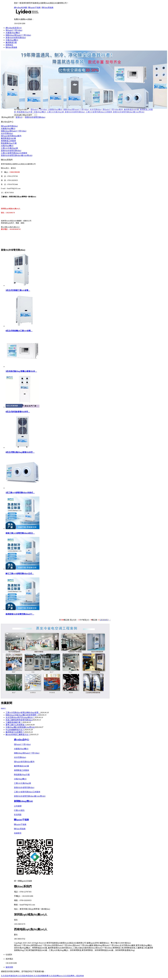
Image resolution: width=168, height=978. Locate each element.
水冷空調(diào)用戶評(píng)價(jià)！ (20, 717)
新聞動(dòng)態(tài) (23, 801)
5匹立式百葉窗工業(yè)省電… (18, 290)
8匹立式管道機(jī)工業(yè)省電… (19, 331)
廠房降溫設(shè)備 (8, 138)
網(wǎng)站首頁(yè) (14, 28)
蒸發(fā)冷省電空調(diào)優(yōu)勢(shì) (16, 155)
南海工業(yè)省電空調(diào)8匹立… (20, 533)
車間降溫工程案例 (8, 141)
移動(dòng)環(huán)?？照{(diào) (26, 753)
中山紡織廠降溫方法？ (15, 730)
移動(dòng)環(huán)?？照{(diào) (18, 35)
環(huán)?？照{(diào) (14, 30)
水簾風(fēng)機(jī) (13, 33)
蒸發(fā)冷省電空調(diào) (16, 38)
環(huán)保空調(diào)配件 (11, 136)
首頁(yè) (19, 117)
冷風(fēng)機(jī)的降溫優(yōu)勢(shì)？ (20, 727)
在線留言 (17, 833)
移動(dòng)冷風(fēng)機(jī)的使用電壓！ (22, 715)
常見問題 (17, 815)
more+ (3, 708)
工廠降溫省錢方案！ (14, 722)
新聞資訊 (9, 45)
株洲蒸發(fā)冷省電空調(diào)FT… (20, 614)
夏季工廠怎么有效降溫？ (16, 725)
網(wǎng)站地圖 (20, 8)
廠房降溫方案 (11, 42)
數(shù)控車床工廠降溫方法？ (18, 735)
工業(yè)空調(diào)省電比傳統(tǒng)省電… (23, 712)
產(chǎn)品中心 (21, 739)
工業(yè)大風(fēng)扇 (9, 148)
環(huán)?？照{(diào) (22, 744)
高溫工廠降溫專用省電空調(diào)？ (19, 720)
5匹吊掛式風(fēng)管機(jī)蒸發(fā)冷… (21, 371)
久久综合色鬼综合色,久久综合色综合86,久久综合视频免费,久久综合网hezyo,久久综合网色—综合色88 (42, 976)
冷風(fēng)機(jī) (12, 40)
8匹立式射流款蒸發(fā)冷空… (18, 412)
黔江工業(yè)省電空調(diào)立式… (20, 574)
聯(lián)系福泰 (47, 8)
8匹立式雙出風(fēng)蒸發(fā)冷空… (20, 452)
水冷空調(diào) (7, 133)
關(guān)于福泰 (34, 8)
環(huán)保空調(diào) (9, 126)
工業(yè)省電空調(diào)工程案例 (14, 153)
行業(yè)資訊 (19, 810)
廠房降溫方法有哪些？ (15, 732)
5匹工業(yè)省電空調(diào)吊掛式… (20, 493)
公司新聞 (17, 806)
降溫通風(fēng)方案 (9, 143)
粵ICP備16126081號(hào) (121, 943)
